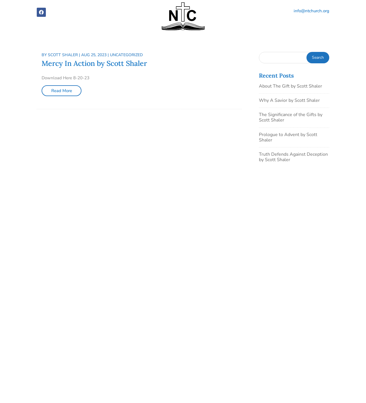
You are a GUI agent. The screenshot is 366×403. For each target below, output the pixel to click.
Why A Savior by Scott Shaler (289, 100)
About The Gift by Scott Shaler (290, 86)
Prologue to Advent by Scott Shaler (288, 137)
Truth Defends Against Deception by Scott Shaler (293, 157)
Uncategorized (126, 55)
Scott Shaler (63, 55)
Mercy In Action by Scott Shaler (94, 63)
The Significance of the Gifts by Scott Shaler (290, 117)
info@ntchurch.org (311, 11)
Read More (61, 91)
